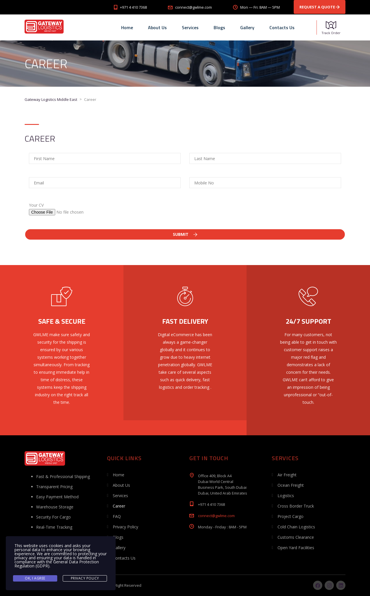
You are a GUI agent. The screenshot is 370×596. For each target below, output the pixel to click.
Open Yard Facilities (296, 547)
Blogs (219, 27)
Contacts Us (282, 27)
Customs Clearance (296, 537)
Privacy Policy (125, 527)
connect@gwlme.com (216, 515)
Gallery (247, 27)
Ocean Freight (291, 485)
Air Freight (287, 474)
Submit (185, 234)
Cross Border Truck (296, 506)
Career (119, 506)
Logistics (286, 495)
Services (190, 27)
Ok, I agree (35, 578)
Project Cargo (291, 516)
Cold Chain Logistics (296, 527)
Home (127, 27)
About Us (157, 27)
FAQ (117, 516)
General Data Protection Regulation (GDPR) (56, 564)
